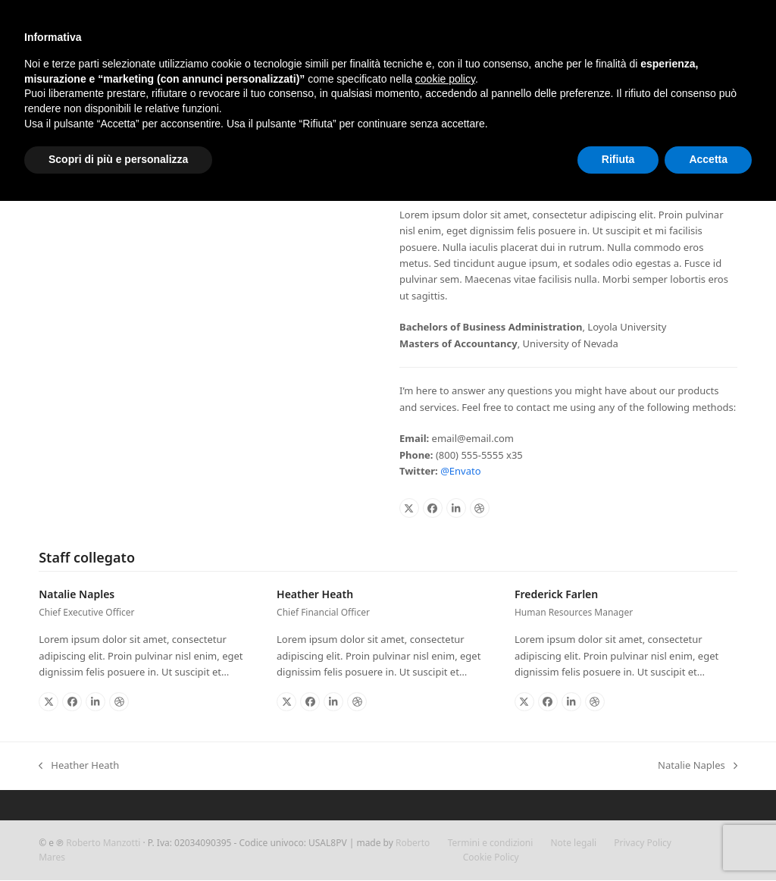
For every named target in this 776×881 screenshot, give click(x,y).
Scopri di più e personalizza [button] (118, 159)
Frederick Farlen (556, 594)
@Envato (460, 471)
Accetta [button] (708, 159)
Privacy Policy (642, 842)
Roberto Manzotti (103, 842)
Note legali (574, 842)
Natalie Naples (76, 594)
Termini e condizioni (491, 842)
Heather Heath (315, 594)
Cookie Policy (491, 857)
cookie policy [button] (445, 79)
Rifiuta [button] (618, 159)
